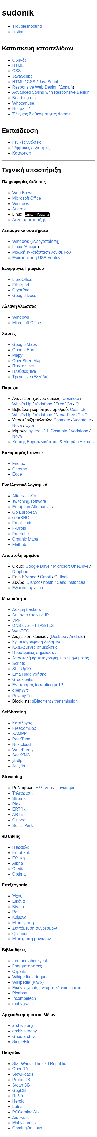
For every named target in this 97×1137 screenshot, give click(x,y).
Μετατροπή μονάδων (31, 939)
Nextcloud (21, 744)
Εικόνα (18, 901)
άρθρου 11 (38, 431)
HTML (18, 65)
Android (19, 209)
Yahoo (30, 577)
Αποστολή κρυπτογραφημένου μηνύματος (50, 658)
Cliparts (19, 971)
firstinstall (21, 32)
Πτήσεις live (23, 366)
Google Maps (24, 344)
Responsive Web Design (35, 87)
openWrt (20, 690)
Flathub (19, 544)
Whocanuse (23, 103)
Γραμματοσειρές (27, 966)
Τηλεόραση (22, 793)
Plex (16, 804)
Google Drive (37, 566)
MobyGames (24, 1122)
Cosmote (71, 398)
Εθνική (18, 858)
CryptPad (21, 290)
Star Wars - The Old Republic (39, 1063)
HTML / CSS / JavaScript (35, 81)
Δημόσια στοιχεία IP (30, 615)
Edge (17, 474)
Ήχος (17, 896)
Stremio (19, 798)
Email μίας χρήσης (29, 674)
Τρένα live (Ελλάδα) (30, 377)
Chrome (19, 469)
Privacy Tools (24, 696)
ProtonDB (21, 1079)
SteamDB (21, 1085)
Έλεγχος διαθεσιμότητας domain (42, 114)
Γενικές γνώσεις (26, 142)
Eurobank (21, 852)
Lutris (17, 1106)
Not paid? (21, 108)
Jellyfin (18, 766)
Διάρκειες (20, 1117)
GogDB (19, 1090)
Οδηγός (19, 60)
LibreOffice (22, 279)
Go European (24, 512)
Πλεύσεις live (24, 371)
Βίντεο (18, 907)
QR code (20, 933)
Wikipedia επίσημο (29, 977)
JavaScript (22, 76)
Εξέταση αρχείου (27, 588)
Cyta (29, 425)
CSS (16, 71)
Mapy (17, 355)
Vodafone (43, 404)
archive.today (24, 1031)
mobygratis (22, 1004)
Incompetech (24, 998)
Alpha (17, 863)
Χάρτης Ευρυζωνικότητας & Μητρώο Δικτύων (53, 441)
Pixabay (19, 993)
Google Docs (24, 295)
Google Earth (24, 350)
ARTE (17, 814)
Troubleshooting (27, 26)
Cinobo (19, 820)
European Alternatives (32, 507)
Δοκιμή (66, 87)
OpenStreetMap (27, 361)
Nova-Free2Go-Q (72, 415)
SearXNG (21, 755)
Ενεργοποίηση (45, 241)
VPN (16, 620)
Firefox (18, 463)
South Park (22, 825)
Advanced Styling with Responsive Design (51, 92)
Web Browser (24, 193)
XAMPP (19, 733)
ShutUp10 (21, 669)
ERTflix (19, 809)
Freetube (20, 533)
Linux (17, 247)
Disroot (33, 582)
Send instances (71, 582)
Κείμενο (19, 917)
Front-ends (22, 523)
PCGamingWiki (26, 1112)
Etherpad (20, 285)
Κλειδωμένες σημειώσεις (34, 647)
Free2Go (64, 404)
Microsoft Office (26, 198)
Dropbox (20, 571)
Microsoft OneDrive (70, 566)
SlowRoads (22, 1074)
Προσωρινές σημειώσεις (34, 652)
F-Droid (19, 528)
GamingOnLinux (27, 1128)
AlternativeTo (24, 496)
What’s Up (22, 404)
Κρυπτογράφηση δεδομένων (38, 642)
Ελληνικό (43, 787)
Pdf (15, 912)
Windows (20, 203)
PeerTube (21, 739)
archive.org (22, 1025)
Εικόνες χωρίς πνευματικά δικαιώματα (47, 987)
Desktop (58, 636)
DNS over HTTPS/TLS (33, 625)
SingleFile (21, 1041)
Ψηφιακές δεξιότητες (31, 147)
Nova (17, 425)
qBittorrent (41, 701)
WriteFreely (23, 750)
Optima (19, 874)
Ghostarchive (24, 1036)
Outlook (61, 577)
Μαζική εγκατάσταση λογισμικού (41, 252)
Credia (18, 868)
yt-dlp (17, 760)
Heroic (18, 1101)
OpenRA (20, 1069)
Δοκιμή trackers (26, 609)
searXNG (20, 517)
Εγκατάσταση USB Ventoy (36, 258)
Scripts (18, 663)
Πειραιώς (20, 847)
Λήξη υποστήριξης (29, 219)
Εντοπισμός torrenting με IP (37, 685)
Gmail (45, 577)
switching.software (29, 501)
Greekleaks (22, 679)
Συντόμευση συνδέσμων (34, 928)
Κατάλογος (22, 723)
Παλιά (17, 1096)
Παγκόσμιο (66, 787)
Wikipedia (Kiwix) (28, 982)
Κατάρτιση (21, 153)
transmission (66, 701)
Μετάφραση (23, 923)
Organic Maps (25, 539)
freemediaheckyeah (30, 960)
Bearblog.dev (24, 98)
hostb (48, 582)
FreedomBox (24, 728)
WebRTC (20, 631)
